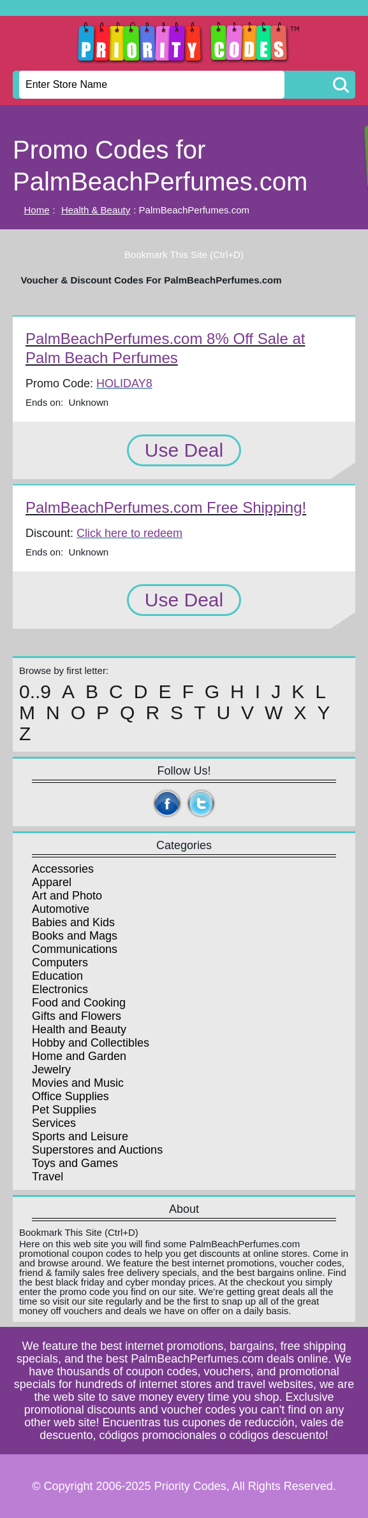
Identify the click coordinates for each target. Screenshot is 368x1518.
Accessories (63, 869)
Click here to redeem (129, 533)
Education (57, 976)
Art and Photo (67, 895)
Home (37, 209)
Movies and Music (78, 1083)
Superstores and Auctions (97, 1149)
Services (54, 1123)
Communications (74, 949)
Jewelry (51, 1069)
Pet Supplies (64, 1109)
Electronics (60, 989)
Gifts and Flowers (76, 1016)
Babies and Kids (73, 922)
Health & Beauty (95, 209)
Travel (47, 1176)
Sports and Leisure (80, 1136)
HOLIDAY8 (124, 383)
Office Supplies (70, 1096)
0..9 (35, 691)
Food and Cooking (79, 1002)
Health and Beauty (79, 1029)
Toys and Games (75, 1163)
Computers (60, 962)
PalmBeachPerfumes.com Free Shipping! (166, 507)
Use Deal (184, 450)
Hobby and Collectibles (90, 1042)
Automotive (60, 909)
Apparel (51, 882)
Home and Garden (79, 1056)
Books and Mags (74, 935)
